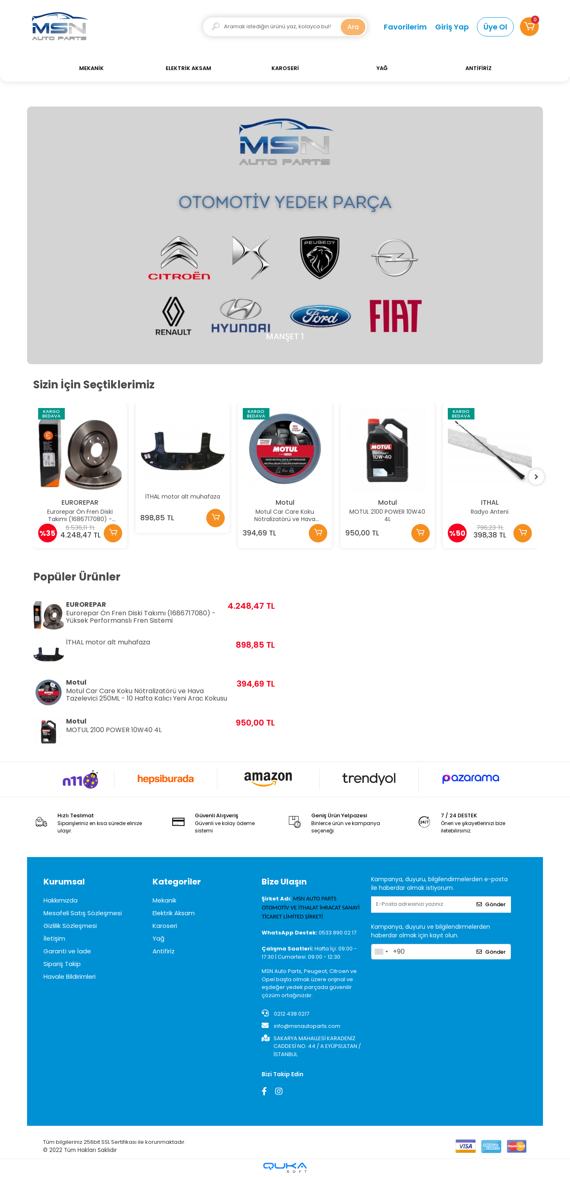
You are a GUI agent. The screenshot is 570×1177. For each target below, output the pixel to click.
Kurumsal (64, 881)
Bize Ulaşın (284, 881)
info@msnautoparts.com (301, 1026)
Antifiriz (164, 951)
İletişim (54, 938)
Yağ (158, 938)
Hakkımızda (60, 900)
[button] (529, 26)
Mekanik (164, 900)
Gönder (491, 904)
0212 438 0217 (285, 1013)
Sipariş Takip (62, 963)
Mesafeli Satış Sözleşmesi (82, 913)
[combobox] (381, 951)
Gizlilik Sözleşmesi (70, 925)
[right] (536, 477)
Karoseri (165, 925)
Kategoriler (177, 881)
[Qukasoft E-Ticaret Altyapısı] (285, 1168)
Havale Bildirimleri (69, 976)
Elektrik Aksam (174, 913)
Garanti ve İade (67, 951)
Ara (353, 27)
